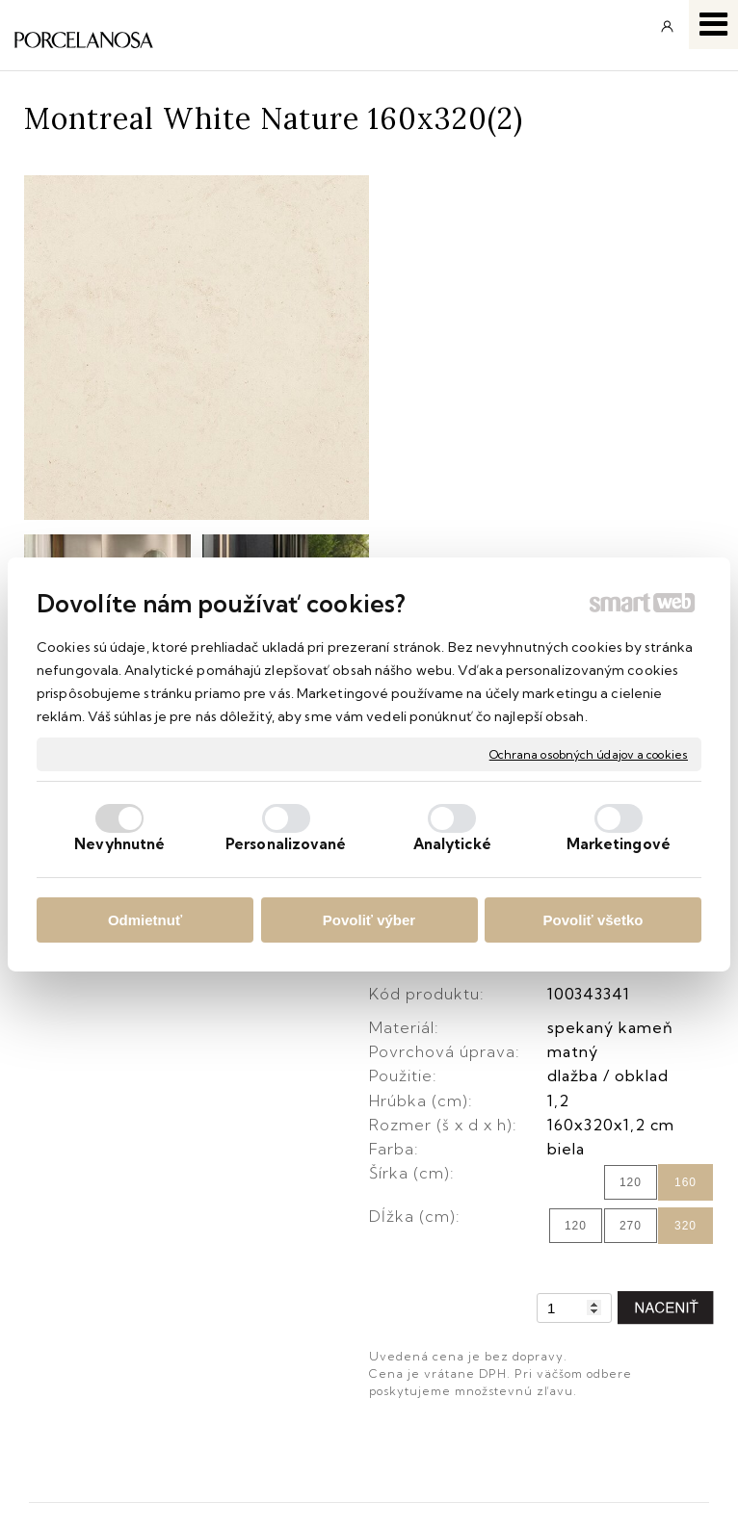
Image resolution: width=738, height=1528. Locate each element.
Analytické (452, 844)
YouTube (458, 1363)
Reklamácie (73, 1363)
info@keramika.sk (491, 1159)
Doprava (60, 1333)
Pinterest (456, 1393)
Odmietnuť (145, 920)
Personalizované (286, 844)
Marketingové (619, 844)
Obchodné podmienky (108, 1303)
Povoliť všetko (593, 920)
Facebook (461, 1303)
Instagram (461, 1333)
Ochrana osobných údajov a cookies (588, 753)
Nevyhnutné (119, 844)
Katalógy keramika (96, 1393)
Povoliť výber (369, 920)
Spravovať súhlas (597, 1485)
